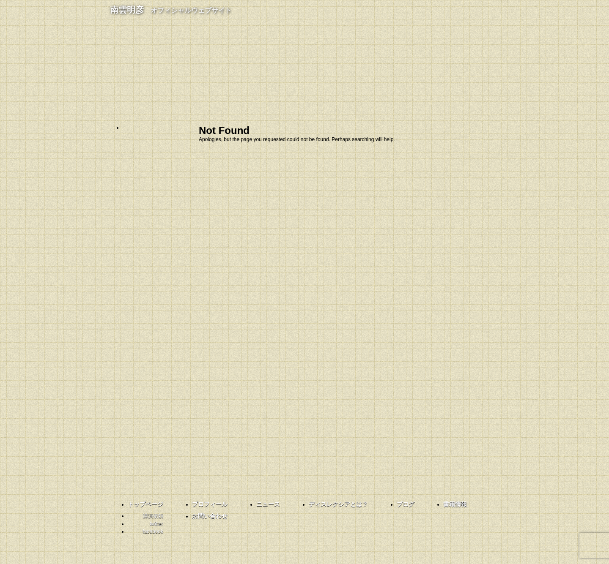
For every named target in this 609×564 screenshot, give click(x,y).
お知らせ (169, 177)
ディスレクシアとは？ (169, 198)
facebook (152, 399)
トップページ (145, 504)
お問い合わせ (169, 261)
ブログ (169, 219)
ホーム (169, 135)
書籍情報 (169, 240)
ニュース (268, 504)
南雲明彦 (171, 9)
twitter (152, 357)
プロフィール (169, 156)
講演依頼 (153, 516)
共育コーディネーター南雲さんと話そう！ (152, 312)
